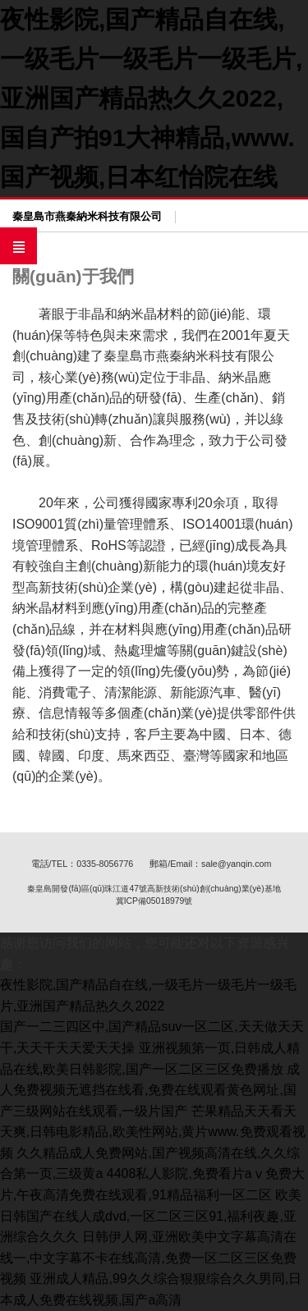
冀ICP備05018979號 (154, 900)
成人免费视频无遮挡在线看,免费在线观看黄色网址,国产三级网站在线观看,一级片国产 (150, 1090)
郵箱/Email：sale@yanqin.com (210, 864)
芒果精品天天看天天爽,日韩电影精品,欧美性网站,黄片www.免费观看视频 (153, 1132)
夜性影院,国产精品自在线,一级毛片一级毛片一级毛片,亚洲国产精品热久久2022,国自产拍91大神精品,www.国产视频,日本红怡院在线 (151, 98)
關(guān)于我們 (73, 276)
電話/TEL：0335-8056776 (82, 864)
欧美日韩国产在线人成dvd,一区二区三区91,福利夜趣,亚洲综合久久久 (150, 1216)
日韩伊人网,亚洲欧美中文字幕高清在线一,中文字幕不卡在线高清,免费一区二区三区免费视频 (148, 1258)
